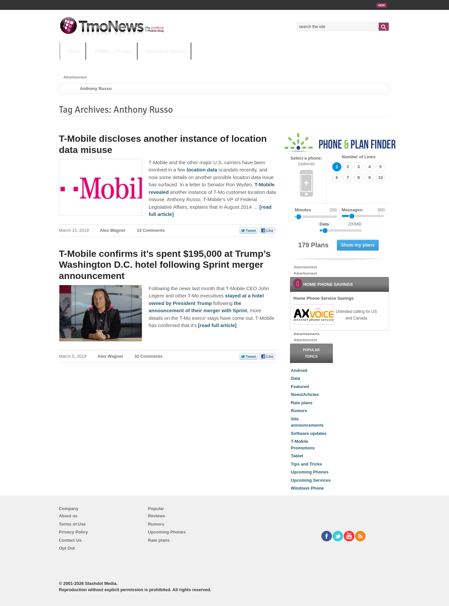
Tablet (297, 455)
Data (295, 378)
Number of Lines (359, 157)
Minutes (303, 209)
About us (68, 515)
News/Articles (305, 394)
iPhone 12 (136, 64)
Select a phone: (306, 161)
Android (299, 370)
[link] (313, 314)
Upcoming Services (311, 480)
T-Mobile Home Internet (282, 64)
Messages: (363, 210)
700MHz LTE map (113, 51)
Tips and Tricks (306, 464)
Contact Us (70, 540)
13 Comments (151, 230)
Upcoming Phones (165, 51)
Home (74, 51)
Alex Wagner (113, 230)
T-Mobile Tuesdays (222, 64)
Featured (300, 386)
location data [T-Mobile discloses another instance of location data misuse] (202, 169)
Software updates (309, 433)
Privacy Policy (73, 532)
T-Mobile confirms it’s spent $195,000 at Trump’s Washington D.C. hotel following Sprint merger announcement (165, 265)
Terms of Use (72, 524)
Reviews (156, 515)
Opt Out (67, 548)
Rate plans (302, 402)
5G (105, 64)
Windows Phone (307, 488)
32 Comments (148, 356)
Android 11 (174, 64)
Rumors (299, 410)
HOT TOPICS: (76, 64)
